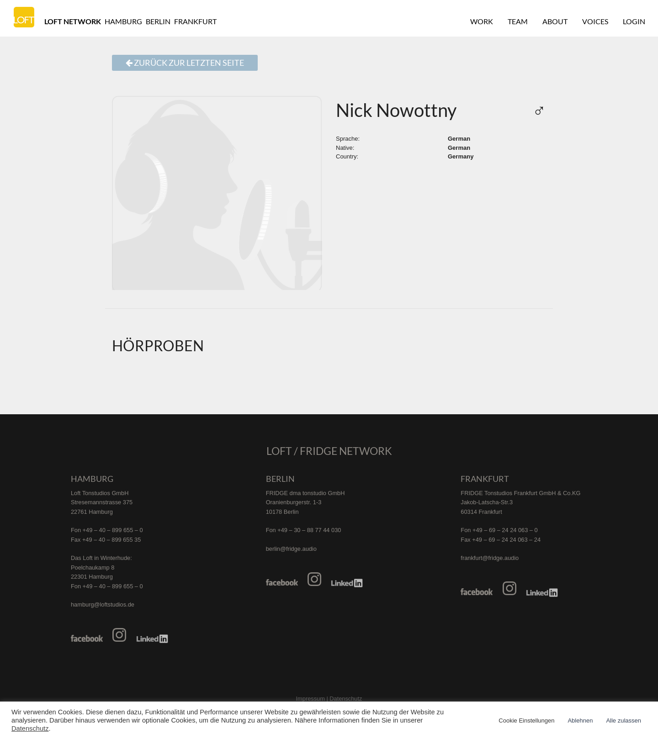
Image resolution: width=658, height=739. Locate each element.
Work (481, 21)
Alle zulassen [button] (623, 720)
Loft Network (72, 21)
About (555, 21)
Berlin (158, 21)
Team (518, 21)
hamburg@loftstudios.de (102, 604)
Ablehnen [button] (580, 720)
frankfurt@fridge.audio (490, 557)
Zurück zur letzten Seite (185, 63)
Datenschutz (29, 728)
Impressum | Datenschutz (329, 698)
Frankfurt (195, 21)
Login (634, 21)
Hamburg (123, 21)
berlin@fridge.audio (291, 548)
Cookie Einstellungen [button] (526, 720)
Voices (595, 21)
